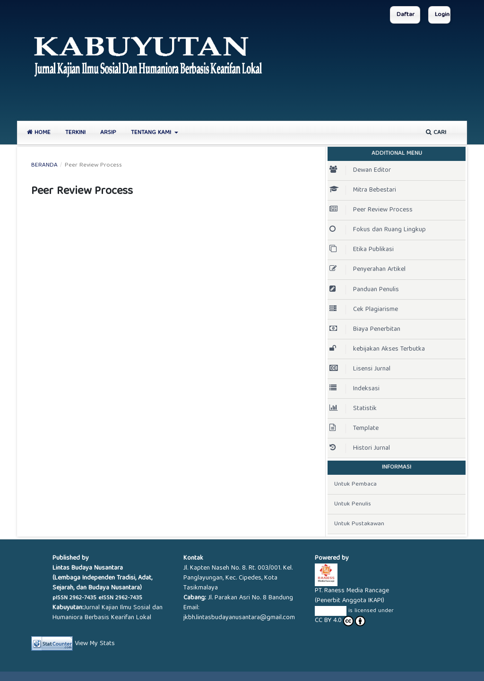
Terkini (75, 132)
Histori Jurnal (359, 448)
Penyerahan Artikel (368, 269)
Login (442, 14)
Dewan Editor (360, 170)
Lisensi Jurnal (360, 369)
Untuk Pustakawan (359, 524)
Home (39, 132)
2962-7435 (82, 598)
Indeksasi (354, 389)
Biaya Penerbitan (365, 329)
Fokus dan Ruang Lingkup (377, 229)
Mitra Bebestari (362, 190)
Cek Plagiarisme (364, 309)
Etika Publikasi (361, 249)
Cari (436, 132)
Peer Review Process (371, 210)
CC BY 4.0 (340, 621)
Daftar (406, 14)
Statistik (353, 408)
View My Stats (95, 643)
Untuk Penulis (352, 504)
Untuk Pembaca (355, 484)
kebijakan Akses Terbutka (378, 349)
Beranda (44, 165)
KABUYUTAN (330, 611)
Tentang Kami (152, 132)
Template (354, 428)
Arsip (108, 132)
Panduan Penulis (365, 289)
